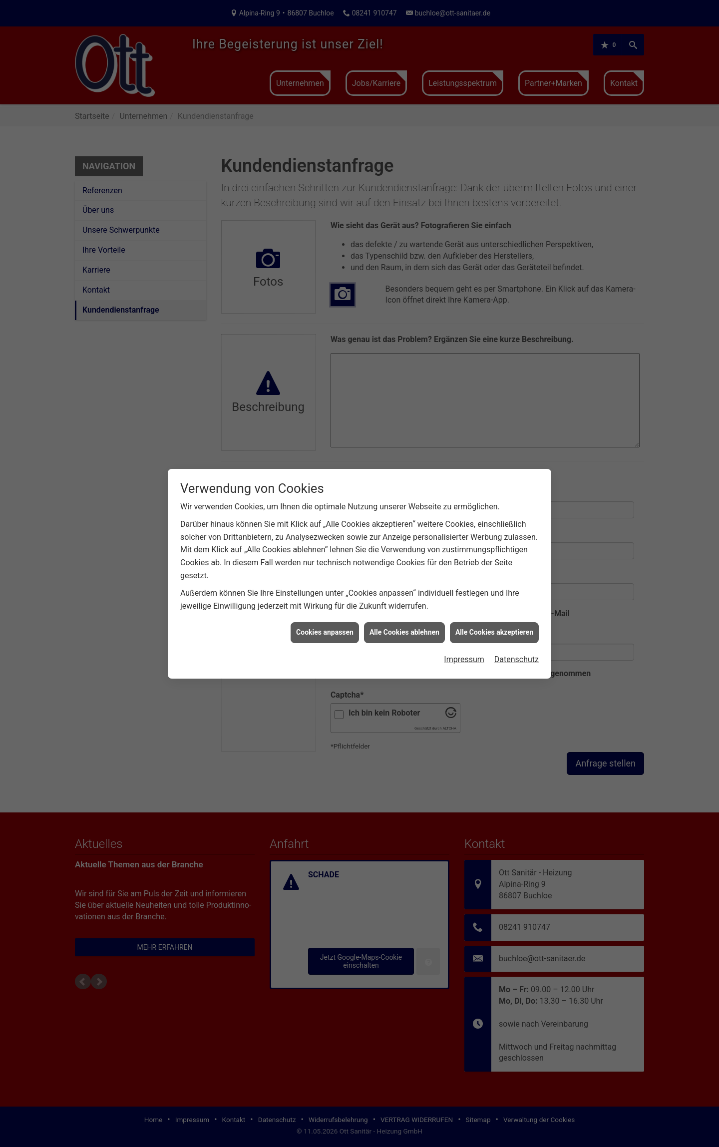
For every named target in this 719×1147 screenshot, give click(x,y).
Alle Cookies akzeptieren (494, 594)
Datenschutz (516, 620)
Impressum (464, 620)
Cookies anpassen (325, 594)
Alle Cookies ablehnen (404, 594)
